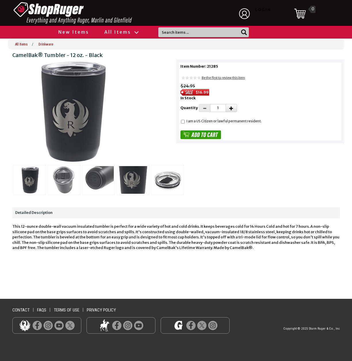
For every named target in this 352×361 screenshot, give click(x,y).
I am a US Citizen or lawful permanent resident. (223, 121)
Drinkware (46, 44)
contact (21, 310)
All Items (121, 32)
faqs (41, 310)
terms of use (66, 310)
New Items (73, 32)
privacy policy (101, 310)
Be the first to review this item (223, 78)
